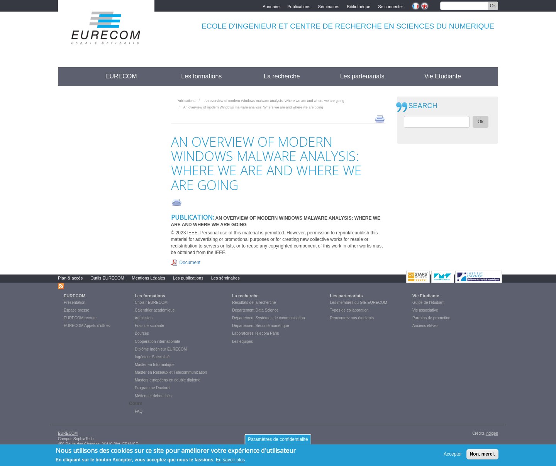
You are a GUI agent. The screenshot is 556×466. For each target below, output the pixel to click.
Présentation (74, 302)
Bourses (142, 333)
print (379, 118)
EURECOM (121, 76)
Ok (493, 5)
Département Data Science (255, 310)
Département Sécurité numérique (260, 326)
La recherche (282, 76)
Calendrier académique (155, 310)
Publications (298, 6)
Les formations (201, 76)
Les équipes (242, 341)
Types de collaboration (349, 310)
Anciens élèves (425, 326)
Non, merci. (482, 456)
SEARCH (423, 106)
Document (190, 262)
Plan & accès (70, 278)
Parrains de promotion (431, 318)
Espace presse (76, 310)
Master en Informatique (155, 365)
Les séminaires (225, 278)
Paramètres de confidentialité (278, 441)
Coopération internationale (157, 341)
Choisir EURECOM (151, 302)
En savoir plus (230, 461)
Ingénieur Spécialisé (152, 357)
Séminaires (328, 6)
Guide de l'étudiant (428, 302)
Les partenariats (362, 76)
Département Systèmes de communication (268, 318)
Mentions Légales (148, 278)
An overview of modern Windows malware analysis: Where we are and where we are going (274, 101)
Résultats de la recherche (254, 302)
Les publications (188, 278)
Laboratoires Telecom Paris (255, 333)
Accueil (72, 76)
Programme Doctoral (152, 388)
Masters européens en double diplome (167, 380)
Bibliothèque (359, 6)
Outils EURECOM (107, 278)
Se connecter (390, 6)
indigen (492, 433)
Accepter (453, 456)
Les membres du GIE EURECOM (358, 302)
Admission (144, 318)
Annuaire (271, 6)
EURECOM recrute (80, 318)
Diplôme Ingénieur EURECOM (161, 349)
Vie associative (425, 310)
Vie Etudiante (442, 76)
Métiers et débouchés (153, 396)
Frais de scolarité (149, 326)
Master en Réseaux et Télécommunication (171, 372)
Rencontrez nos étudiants (352, 318)
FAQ (138, 411)
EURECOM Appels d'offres (87, 326)
